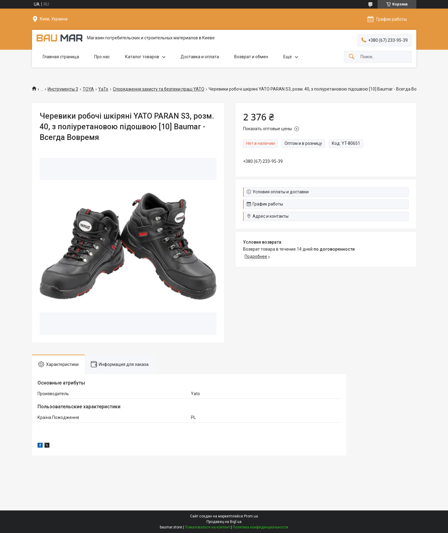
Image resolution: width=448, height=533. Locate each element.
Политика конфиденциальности (260, 527)
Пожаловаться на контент (207, 527)
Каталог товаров (142, 56)
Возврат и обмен (251, 56)
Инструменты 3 (63, 89)
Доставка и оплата (200, 56)
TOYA (88, 89)
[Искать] (351, 57)
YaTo (103, 89)
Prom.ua (251, 516)
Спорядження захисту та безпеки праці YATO (158, 89)
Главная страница (61, 56)
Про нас (102, 56)
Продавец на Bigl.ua (224, 522)
